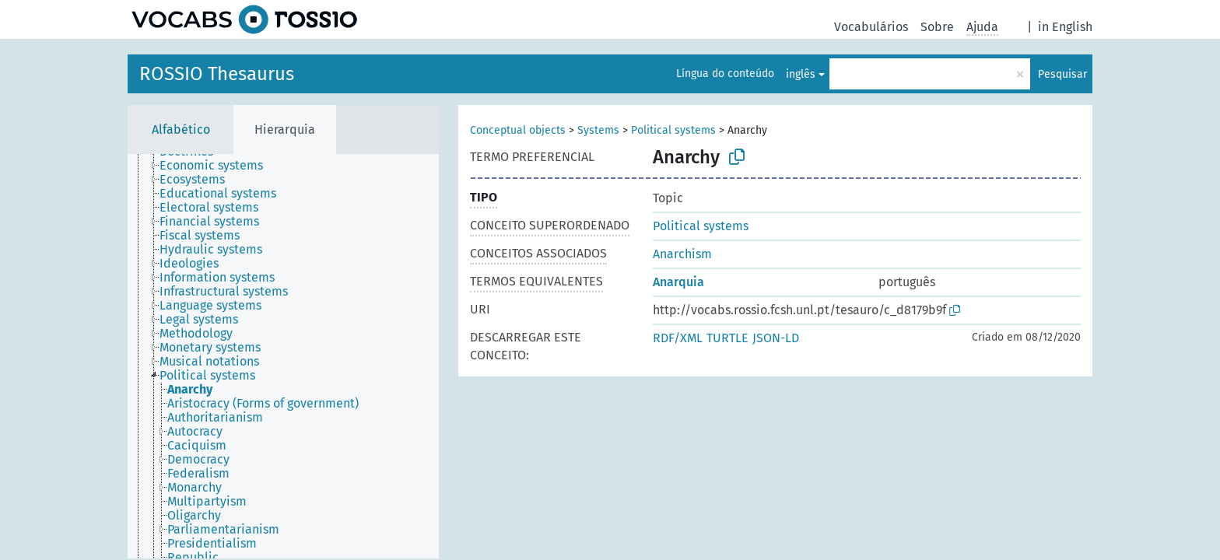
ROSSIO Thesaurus (216, 74)
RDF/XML (678, 338)
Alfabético (181, 129)
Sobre (937, 26)
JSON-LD (775, 338)
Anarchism (682, 254)
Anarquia (678, 282)
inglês (800, 74)
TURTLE (727, 338)
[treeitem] (218, 166)
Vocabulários (871, 26)
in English (1065, 26)
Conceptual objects (518, 130)
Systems (598, 130)
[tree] (283, 356)
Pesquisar (1062, 74)
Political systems (673, 130)
